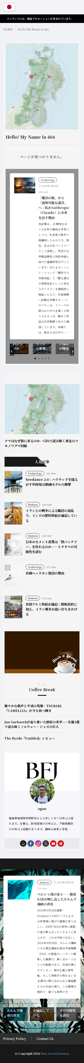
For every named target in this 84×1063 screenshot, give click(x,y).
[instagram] (38, 843)
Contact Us (45, 1038)
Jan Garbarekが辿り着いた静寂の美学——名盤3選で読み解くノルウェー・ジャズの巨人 (42, 724)
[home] (23, 843)
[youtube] (53, 843)
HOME (7, 29)
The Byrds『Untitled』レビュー (30, 738)
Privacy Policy (14, 1038)
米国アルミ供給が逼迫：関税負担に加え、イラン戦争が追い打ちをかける (51, 609)
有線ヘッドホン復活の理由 (45, 573)
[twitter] (46, 843)
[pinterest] (61, 843)
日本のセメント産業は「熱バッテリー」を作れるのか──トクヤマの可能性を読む (51, 546)
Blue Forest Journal (54, 1053)
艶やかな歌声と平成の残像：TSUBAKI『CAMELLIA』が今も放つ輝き (33, 708)
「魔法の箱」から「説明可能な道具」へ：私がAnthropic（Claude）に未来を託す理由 (53, 207)
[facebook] (30, 843)
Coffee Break (42, 689)
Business (33, 504)
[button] (12, 351)
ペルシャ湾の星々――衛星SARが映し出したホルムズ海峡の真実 (56, 899)
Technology (48, 180)
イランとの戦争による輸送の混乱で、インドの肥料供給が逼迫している (51, 515)
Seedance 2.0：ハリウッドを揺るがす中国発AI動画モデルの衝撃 (52, 482)
